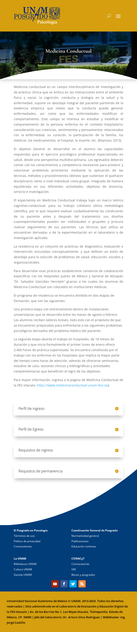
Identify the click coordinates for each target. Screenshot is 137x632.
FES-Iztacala (18, 612)
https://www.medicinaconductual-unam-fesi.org (73, 385)
